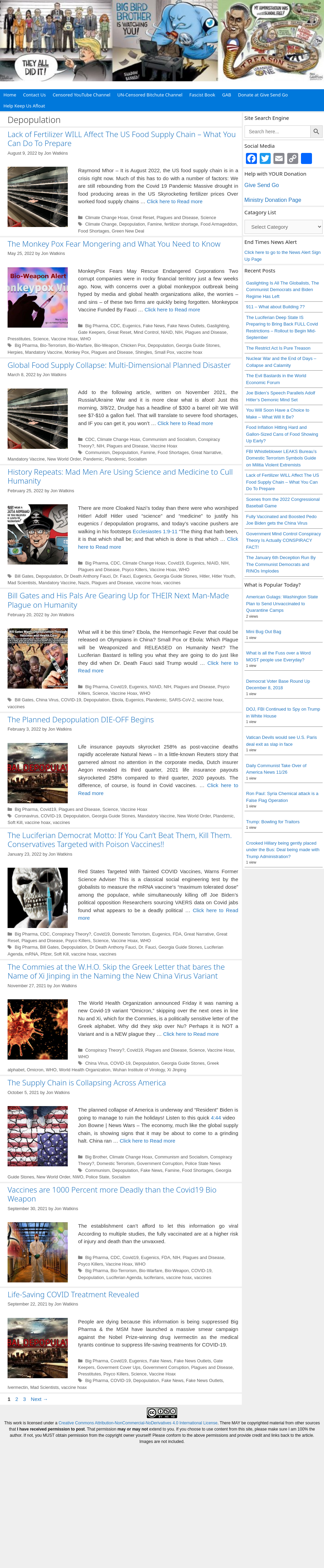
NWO (78, 1176)
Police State (97, 1176)
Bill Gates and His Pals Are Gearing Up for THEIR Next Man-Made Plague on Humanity (118, 599)
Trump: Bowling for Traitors (273, 821)
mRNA (31, 954)
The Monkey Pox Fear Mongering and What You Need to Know (114, 243)
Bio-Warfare (80, 345)
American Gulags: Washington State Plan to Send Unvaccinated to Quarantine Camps (282, 603)
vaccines (172, 582)
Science (208, 217)
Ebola (117, 699)
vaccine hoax (189, 352)
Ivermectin (18, 1387)
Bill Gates (24, 576)
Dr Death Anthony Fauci (87, 576)
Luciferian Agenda (123, 1277)
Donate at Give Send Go (263, 95)
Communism (97, 452)
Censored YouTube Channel (81, 95)
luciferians (153, 1277)
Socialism (137, 459)
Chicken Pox (133, 345)
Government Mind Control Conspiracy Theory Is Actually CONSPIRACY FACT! (283, 540)
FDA (177, 934)
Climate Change (101, 224)
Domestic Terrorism (131, 934)
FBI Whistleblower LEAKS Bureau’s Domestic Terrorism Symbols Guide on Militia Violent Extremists (281, 458)
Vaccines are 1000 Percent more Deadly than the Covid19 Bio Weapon (112, 1194)
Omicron (35, 1069)
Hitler (204, 576)
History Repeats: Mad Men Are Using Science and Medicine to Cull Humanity (120, 476)
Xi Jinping (176, 1069)
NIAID (167, 332)
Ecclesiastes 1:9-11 (155, 531)
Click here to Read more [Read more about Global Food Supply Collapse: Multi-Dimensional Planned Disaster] (185, 423)
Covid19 (176, 563)
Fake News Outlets (186, 325)
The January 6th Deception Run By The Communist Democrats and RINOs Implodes (281, 564)
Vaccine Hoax (64, 338)
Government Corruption (160, 1163)
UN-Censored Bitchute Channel (150, 95)
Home (9, 95)
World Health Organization (84, 1069)
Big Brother (96, 1156)
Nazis (83, 582)
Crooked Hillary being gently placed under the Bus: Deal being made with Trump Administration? (283, 849)
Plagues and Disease (177, 217)
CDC (115, 325)
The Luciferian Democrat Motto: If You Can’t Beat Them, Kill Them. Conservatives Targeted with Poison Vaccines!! (120, 839)
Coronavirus (27, 815)
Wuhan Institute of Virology (139, 1069)
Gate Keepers (91, 332)
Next (39, 1399)
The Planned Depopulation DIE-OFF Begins (81, 719)
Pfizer (46, 954)
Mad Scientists (22, 582)
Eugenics (131, 325)
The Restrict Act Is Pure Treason (278, 348)
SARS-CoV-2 (181, 699)
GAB (226, 95)
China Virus (47, 699)
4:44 (216, 1118)
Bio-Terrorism (53, 345)
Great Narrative (206, 452)
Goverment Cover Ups (119, 1367)
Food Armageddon (219, 224)
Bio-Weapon (106, 345)
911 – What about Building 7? (275, 306)
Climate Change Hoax (106, 217)
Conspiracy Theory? (71, 934)
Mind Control (146, 332)
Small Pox (164, 352)
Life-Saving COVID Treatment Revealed (73, 1294)
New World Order (64, 459)
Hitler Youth (223, 576)
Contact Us (34, 95)
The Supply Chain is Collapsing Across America (87, 1082)
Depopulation (132, 224)
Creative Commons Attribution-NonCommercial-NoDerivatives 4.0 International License (137, 1423)
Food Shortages (93, 231)
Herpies (15, 352)
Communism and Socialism (168, 439)
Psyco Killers (134, 569)
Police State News (202, 1163)
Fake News (154, 325)
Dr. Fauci (122, 576)
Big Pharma (96, 325)
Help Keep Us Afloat (24, 106)
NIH (179, 332)
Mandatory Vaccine (43, 352)
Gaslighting (218, 325)
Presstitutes (19, 338)
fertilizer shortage (181, 224)
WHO (85, 338)
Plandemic (115, 459)
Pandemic (93, 459)
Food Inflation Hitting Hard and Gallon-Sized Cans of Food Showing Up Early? (282, 434)
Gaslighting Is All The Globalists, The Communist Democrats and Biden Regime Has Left (282, 289)
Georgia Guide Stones (197, 345)
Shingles (143, 352)
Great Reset (142, 217)
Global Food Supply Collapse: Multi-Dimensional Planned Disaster (119, 365)
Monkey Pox (77, 352)
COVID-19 (71, 699)
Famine (154, 224)
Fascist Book (202, 95)
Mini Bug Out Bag (263, 631)
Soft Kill (15, 822)
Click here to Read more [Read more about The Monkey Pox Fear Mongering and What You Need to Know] (172, 309)
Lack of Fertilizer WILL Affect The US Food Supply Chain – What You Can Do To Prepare (122, 138)
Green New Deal (128, 231)
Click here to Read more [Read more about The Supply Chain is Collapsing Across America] (147, 1141)
